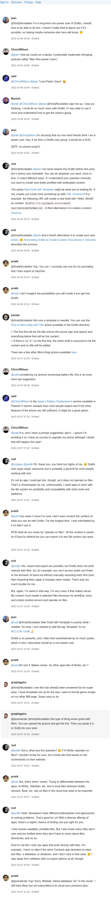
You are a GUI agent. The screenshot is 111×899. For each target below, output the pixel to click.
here (74, 352)
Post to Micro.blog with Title (27, 324)
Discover (16, 2)
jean (13, 18)
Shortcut (16, 213)
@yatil (15, 103)
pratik (14, 261)
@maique (17, 464)
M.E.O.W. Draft (20, 631)
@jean (15, 54)
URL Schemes (75, 194)
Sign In (4, 2)
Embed (35, 38)
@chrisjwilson (27, 135)
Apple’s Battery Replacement (54, 401)
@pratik (28, 464)
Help (38, 2)
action (14, 239)
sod (13, 163)
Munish (15, 98)
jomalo (15, 315)
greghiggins (18, 682)
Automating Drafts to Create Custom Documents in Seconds (60, 239)
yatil (13, 76)
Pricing (28, 2)
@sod (14, 293)
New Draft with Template (39, 189)
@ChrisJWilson (20, 81)
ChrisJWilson (19, 49)
